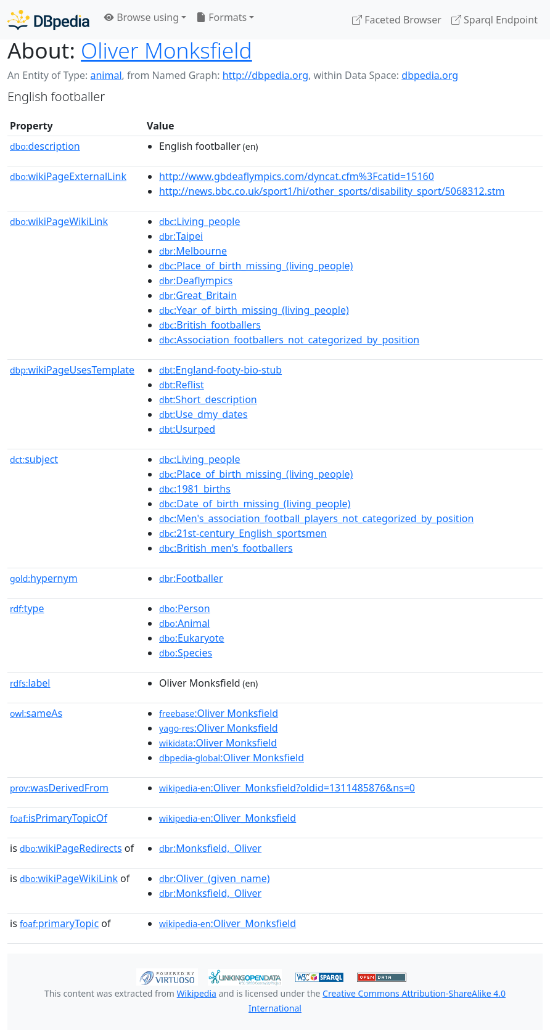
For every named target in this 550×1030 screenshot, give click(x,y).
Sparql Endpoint (494, 20)
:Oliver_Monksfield (227, 818)
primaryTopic (59, 923)
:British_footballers (210, 325)
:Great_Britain (198, 295)
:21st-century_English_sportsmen (243, 533)
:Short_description (208, 399)
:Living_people (199, 221)
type (27, 608)
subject (34, 459)
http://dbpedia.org (265, 75)
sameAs (36, 713)
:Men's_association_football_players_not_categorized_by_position (316, 518)
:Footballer (191, 578)
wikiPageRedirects (71, 848)
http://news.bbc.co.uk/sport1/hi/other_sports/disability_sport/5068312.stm (331, 191)
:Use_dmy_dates (203, 414)
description (45, 146)
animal (105, 75)
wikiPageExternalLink (68, 176)
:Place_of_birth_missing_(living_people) (256, 265)
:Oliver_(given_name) (214, 878)
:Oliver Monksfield (218, 713)
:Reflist (181, 384)
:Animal (184, 623)
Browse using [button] (141, 17)
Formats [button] (221, 17)
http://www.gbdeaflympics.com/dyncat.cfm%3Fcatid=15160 (296, 176)
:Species (185, 653)
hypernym (44, 578)
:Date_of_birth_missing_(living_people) (254, 503)
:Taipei (181, 236)
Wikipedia (196, 993)
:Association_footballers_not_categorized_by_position (289, 339)
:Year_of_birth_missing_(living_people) (254, 310)
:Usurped (187, 429)
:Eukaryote (191, 638)
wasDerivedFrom (59, 788)
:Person (184, 608)
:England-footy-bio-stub (220, 370)
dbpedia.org (429, 75)
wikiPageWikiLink (59, 221)
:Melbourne (193, 251)
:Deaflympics (195, 280)
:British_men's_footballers (226, 548)
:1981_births (195, 489)
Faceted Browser (396, 20)
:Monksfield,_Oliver (210, 848)
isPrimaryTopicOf (58, 818)
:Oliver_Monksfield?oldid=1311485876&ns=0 (287, 788)
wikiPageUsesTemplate (72, 370)
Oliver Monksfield (166, 50)
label (30, 683)
